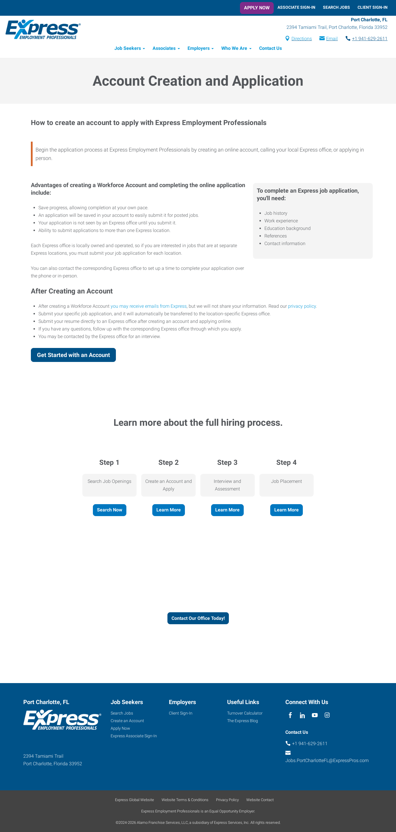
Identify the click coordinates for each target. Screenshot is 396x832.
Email (332, 39)
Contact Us (270, 49)
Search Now (109, 510)
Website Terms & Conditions (185, 800)
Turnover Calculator (245, 713)
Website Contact (260, 800)
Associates (164, 49)
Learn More (168, 510)
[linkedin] (302, 715)
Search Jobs (336, 7)
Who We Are (234, 49)
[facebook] (290, 715)
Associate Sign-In (296, 7)
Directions (301, 39)
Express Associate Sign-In (134, 736)
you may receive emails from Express (149, 306)
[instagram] (327, 715)
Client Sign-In (373, 7)
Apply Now (257, 7)
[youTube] (315, 715)
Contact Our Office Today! (198, 618)
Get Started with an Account (73, 355)
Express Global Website (134, 800)
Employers (199, 49)
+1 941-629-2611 (370, 39)
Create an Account (127, 720)
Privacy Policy (227, 800)
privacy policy (302, 306)
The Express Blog (242, 720)
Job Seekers (127, 49)
